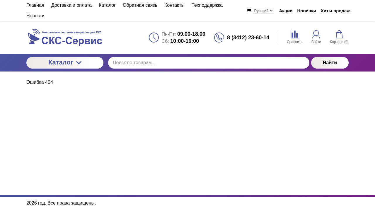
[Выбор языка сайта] (263, 10)
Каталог (64, 62)
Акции (286, 10)
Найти (330, 62)
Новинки (306, 10)
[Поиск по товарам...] (208, 63)
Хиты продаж (335, 10)
